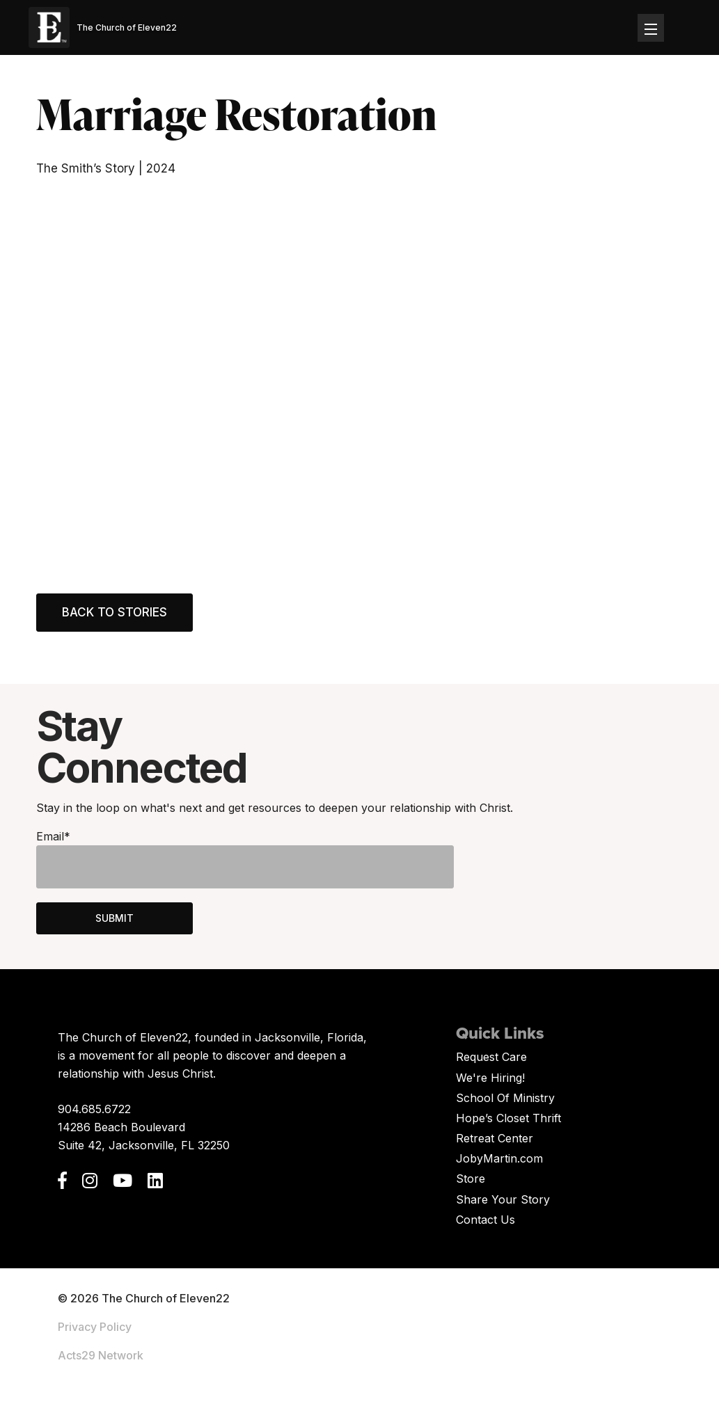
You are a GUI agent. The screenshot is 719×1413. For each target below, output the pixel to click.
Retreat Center (494, 1138)
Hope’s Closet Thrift (508, 1118)
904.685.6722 (94, 1109)
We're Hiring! (490, 1078)
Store (470, 1179)
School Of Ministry (505, 1098)
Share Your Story (503, 1199)
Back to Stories (114, 612)
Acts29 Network (100, 1355)
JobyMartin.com (499, 1158)
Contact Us (485, 1220)
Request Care (491, 1057)
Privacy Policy (95, 1327)
